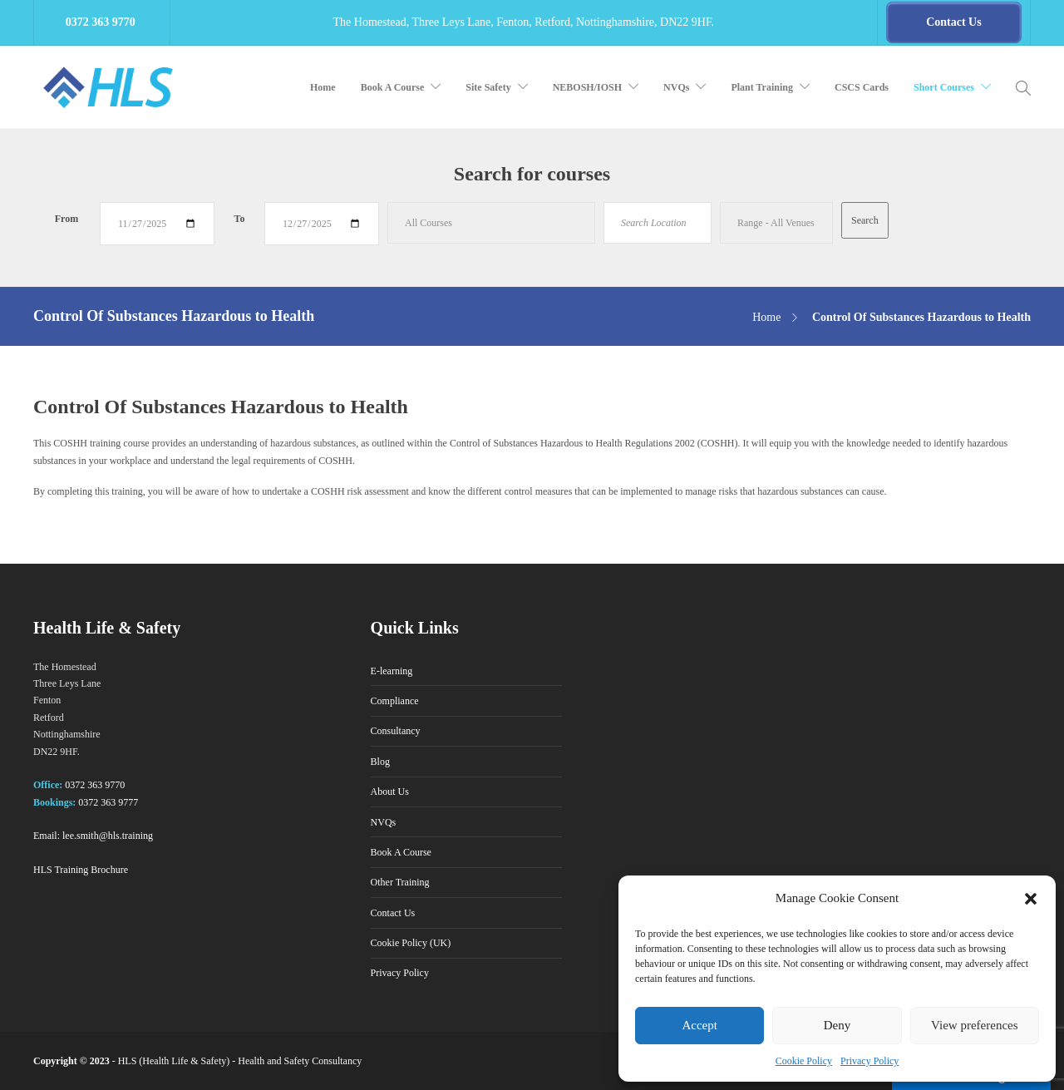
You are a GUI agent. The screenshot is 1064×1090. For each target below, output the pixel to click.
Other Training (400, 882)
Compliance (395, 701)
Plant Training (762, 87)
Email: (46, 835)
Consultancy (396, 731)
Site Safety (488, 87)
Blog (380, 761)
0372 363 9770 (95, 785)
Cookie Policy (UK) (411, 943)
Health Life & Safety (184, 1061)
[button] (1030, 898)
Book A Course (393, 87)
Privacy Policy (869, 1061)
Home (323, 87)
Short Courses (944, 87)
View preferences (974, 1025)
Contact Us (393, 913)
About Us (390, 791)
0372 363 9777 (108, 802)
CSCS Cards (862, 87)
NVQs (676, 87)
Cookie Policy (804, 1061)
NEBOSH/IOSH (587, 87)
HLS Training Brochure (80, 869)
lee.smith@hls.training (107, 835)
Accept (699, 1025)
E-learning (392, 671)
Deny (837, 1025)
